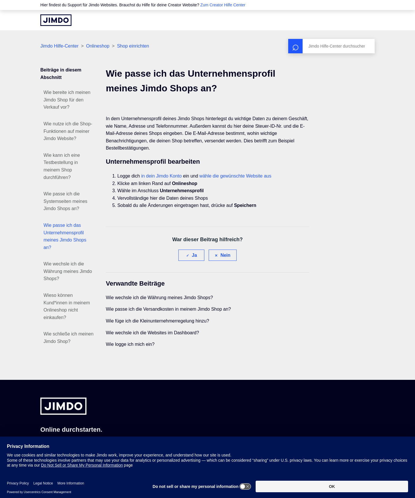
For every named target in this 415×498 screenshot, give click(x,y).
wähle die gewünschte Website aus (235, 175)
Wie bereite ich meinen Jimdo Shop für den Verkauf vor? (67, 100)
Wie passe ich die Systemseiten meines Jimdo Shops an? (65, 201)
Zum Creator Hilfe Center (222, 5)
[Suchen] (331, 46)
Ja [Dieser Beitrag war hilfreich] (194, 255)
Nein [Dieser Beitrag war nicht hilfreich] (225, 255)
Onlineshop (98, 46)
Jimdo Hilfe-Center (59, 46)
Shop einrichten (133, 46)
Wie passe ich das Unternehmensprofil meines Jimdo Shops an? (65, 236)
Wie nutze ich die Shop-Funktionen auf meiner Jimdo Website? (68, 131)
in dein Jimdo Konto (161, 175)
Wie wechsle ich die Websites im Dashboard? (152, 332)
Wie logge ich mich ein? (130, 344)
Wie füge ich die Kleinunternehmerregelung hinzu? (157, 320)
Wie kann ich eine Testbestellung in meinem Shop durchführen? (62, 166)
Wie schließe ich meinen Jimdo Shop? (68, 337)
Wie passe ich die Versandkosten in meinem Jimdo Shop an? (168, 309)
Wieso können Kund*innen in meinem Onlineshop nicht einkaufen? (67, 306)
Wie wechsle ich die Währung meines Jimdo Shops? (68, 271)
